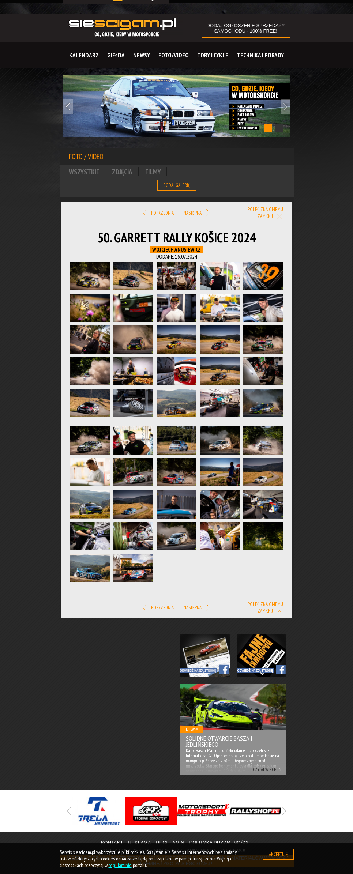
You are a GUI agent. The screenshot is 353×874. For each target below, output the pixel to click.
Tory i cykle (212, 55)
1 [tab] (268, 128)
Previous (68, 106)
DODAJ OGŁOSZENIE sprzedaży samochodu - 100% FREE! (246, 28)
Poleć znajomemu (265, 209)
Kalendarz (84, 55)
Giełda (116, 55)
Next (285, 106)
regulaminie (120, 865)
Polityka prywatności (218, 842)
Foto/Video (173, 55)
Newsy (141, 55)
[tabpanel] (176, 106)
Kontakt (112, 842)
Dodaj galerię (176, 185)
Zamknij (270, 217)
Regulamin (170, 842)
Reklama (139, 842)
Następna (197, 213)
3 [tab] (193, 832)
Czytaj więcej (265, 769)
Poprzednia (158, 213)
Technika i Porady (260, 55)
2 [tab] (279, 128)
